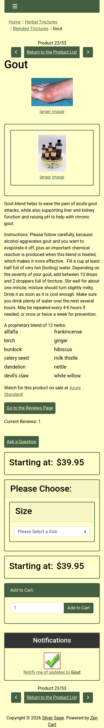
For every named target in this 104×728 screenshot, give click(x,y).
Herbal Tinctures (41, 22)
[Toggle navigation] (15, 6)
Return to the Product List (52, 52)
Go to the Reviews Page (30, 408)
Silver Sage (53, 718)
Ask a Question (21, 441)
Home (15, 22)
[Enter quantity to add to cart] (37, 608)
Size (23, 511)
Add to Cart (78, 607)
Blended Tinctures (31, 28)
